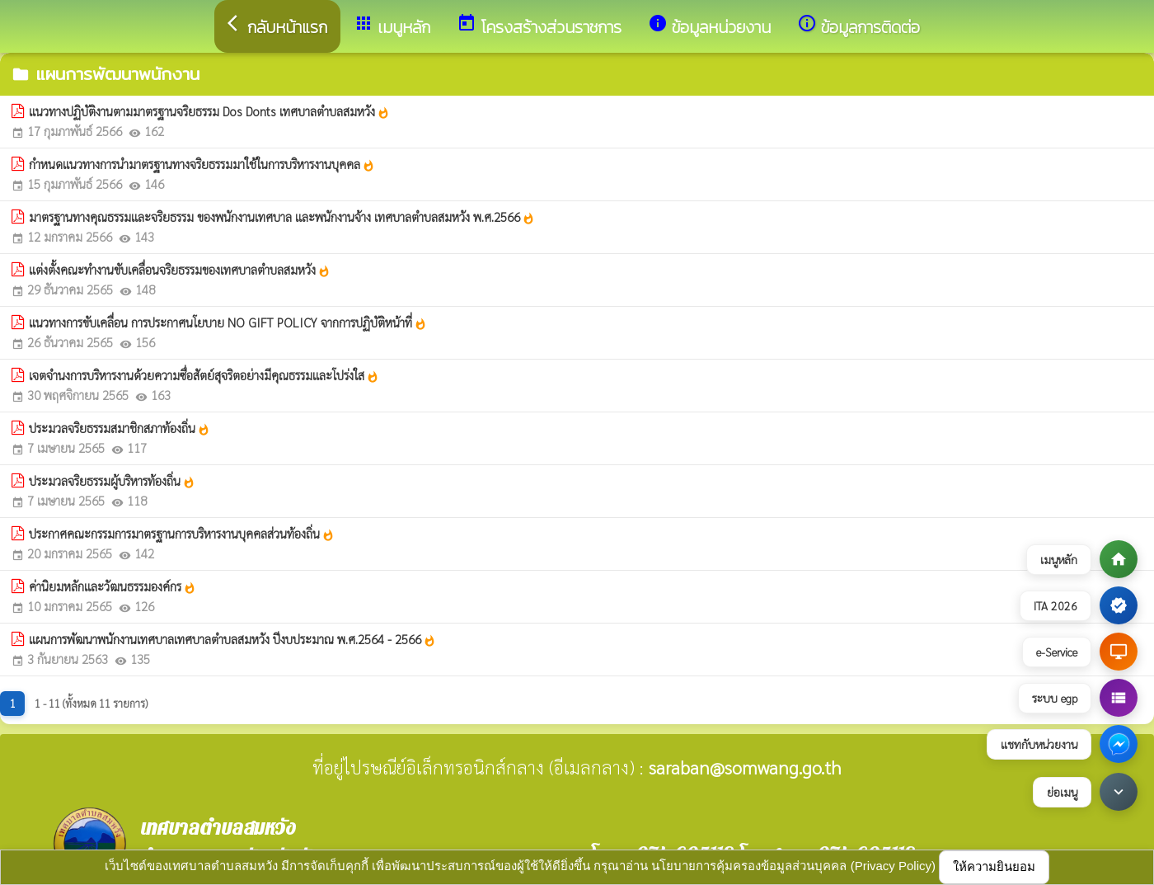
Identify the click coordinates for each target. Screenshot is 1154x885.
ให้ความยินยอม (994, 866)
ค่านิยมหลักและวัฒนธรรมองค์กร (112, 586)
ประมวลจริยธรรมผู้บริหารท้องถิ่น (112, 481)
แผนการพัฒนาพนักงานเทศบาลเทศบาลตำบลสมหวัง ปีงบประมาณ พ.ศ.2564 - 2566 (232, 639)
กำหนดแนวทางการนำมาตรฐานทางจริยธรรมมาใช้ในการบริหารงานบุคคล (202, 164)
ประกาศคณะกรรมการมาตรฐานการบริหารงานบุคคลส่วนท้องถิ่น (182, 533)
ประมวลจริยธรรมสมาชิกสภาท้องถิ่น (119, 428)
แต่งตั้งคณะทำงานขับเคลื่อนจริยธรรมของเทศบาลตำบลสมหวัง (180, 269)
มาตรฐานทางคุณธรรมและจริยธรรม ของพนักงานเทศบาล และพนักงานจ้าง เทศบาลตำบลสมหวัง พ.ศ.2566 (282, 217)
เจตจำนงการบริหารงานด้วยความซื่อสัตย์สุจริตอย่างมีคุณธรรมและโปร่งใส (204, 375)
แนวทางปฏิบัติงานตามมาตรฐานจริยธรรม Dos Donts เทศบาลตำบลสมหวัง (209, 111)
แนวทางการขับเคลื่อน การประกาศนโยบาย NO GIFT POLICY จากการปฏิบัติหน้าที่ (228, 322)
